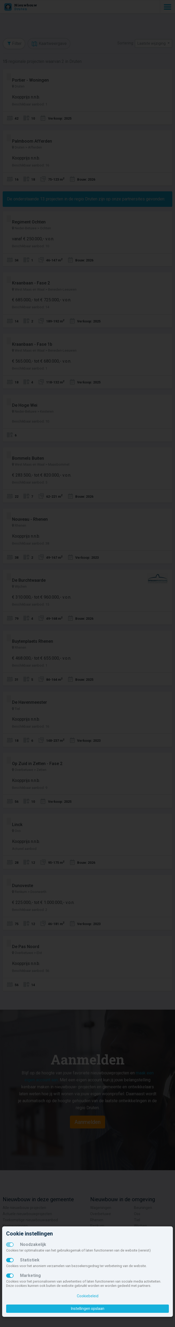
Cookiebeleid (87, 1296)
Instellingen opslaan (87, 1308)
